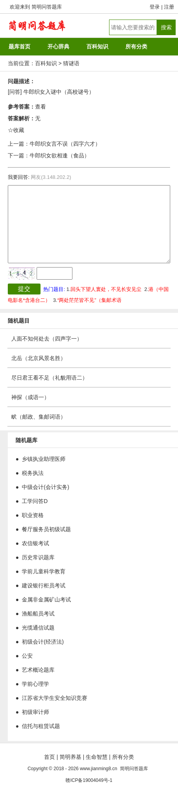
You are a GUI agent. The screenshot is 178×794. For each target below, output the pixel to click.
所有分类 (123, 757)
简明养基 (70, 757)
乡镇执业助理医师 (43, 459)
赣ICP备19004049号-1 (88, 780)
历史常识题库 (38, 557)
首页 (49, 757)
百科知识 (46, 63)
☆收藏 (16, 130)
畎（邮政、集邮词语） (38, 417)
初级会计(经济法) (42, 642)
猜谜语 (71, 63)
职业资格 (33, 515)
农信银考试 (35, 543)
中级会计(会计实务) (45, 487)
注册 (169, 7)
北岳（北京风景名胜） (38, 358)
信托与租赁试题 (41, 726)
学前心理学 (35, 684)
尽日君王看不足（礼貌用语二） (49, 378)
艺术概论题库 (38, 670)
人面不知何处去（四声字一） (46, 338)
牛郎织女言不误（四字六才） (65, 144)
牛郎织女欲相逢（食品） (60, 155)
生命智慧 (97, 757)
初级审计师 (35, 712)
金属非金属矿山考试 (46, 599)
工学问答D (35, 501)
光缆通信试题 (38, 627)
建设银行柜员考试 (43, 585)
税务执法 (33, 473)
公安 (27, 656)
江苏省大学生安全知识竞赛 (54, 698)
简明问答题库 (47, 7)
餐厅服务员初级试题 (46, 529)
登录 (155, 7)
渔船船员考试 (38, 613)
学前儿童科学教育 (43, 571)
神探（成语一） (30, 397)
